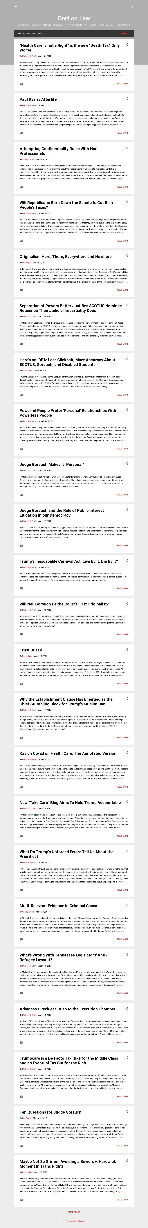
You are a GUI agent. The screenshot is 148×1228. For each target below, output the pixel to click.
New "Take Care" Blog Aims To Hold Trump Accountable (70, 802)
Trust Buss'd (31, 650)
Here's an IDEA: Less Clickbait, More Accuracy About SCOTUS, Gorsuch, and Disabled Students (67, 362)
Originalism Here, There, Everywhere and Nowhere (66, 256)
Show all (124, 33)
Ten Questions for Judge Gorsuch (50, 1112)
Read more (122, 83)
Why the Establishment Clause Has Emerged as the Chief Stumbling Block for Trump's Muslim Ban (66, 701)
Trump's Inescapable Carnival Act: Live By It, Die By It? (69, 561)
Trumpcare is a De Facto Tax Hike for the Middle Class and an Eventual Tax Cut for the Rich (69, 1060)
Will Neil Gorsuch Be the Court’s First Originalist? (64, 604)
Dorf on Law (74, 18)
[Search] (132, 7)
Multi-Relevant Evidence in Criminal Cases (58, 905)
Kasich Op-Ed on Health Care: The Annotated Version (68, 753)
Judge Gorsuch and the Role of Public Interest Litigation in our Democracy (62, 513)
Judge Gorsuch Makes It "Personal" (52, 464)
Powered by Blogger (74, 1221)
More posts (74, 1212)
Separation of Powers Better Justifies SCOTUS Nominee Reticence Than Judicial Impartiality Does (71, 308)
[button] (126, 45)
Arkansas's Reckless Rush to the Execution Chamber (67, 1009)
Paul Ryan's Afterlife (38, 99)
